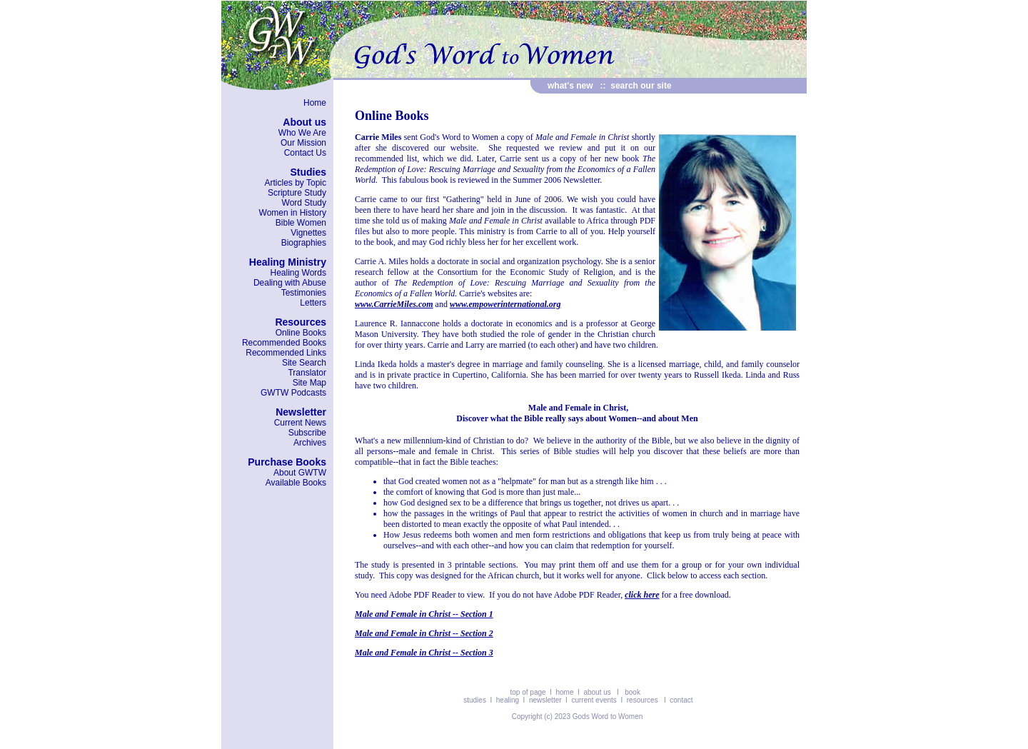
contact (681, 700)
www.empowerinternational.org (505, 304)
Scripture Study (297, 193)
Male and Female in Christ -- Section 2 (424, 633)
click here (642, 595)
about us (596, 692)
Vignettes (308, 233)
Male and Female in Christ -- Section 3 (424, 653)
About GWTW (299, 473)
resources (642, 700)
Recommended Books (284, 343)
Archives (309, 443)
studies (475, 700)
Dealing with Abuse (289, 283)
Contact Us (305, 153)
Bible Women (301, 223)
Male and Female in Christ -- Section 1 (424, 614)
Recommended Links (286, 353)
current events (593, 700)
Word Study (304, 203)
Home (314, 103)
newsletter (545, 700)
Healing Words (298, 273)
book (632, 692)
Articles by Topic (295, 183)
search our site (640, 86)
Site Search (304, 363)
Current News (300, 423)
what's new (570, 86)
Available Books (296, 483)
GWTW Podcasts (293, 393)
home (564, 692)
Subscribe (307, 433)
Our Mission (303, 143)
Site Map (309, 383)
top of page (528, 692)
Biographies (303, 243)
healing (507, 700)
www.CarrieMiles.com (394, 304)
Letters (313, 303)
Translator (307, 373)
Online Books (301, 333)
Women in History (292, 213)
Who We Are (302, 133)
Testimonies (303, 293)
